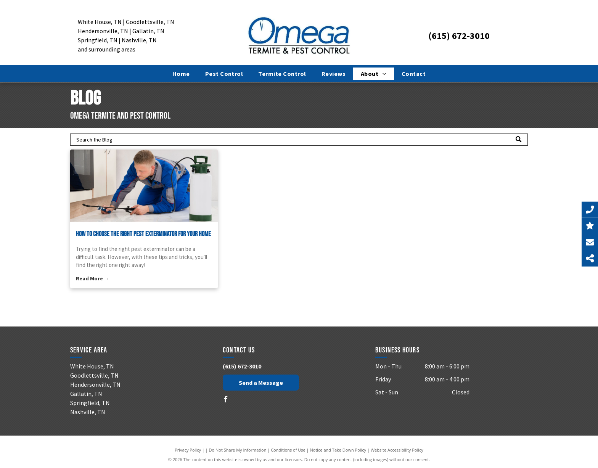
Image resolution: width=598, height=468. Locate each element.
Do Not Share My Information (238, 450)
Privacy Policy (188, 450)
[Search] (299, 139)
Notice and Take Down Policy (338, 450)
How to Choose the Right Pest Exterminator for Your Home (143, 234)
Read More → (92, 278)
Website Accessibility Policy (397, 450)
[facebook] (226, 400)
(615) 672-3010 (459, 36)
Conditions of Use (288, 450)
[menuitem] (181, 74)
